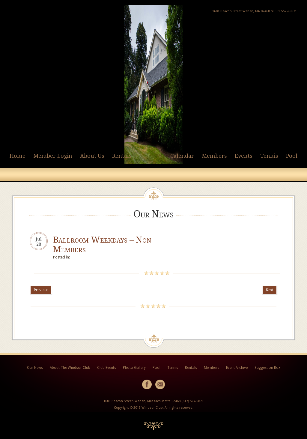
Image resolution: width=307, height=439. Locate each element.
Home (17, 156)
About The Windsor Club (70, 368)
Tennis (269, 156)
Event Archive (237, 368)
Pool (291, 156)
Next (269, 290)
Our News (35, 368)
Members (214, 156)
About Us (92, 156)
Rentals (122, 156)
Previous (41, 290)
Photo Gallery (134, 368)
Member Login (52, 156)
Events (243, 156)
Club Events (106, 368)
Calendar (182, 156)
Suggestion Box (267, 368)
